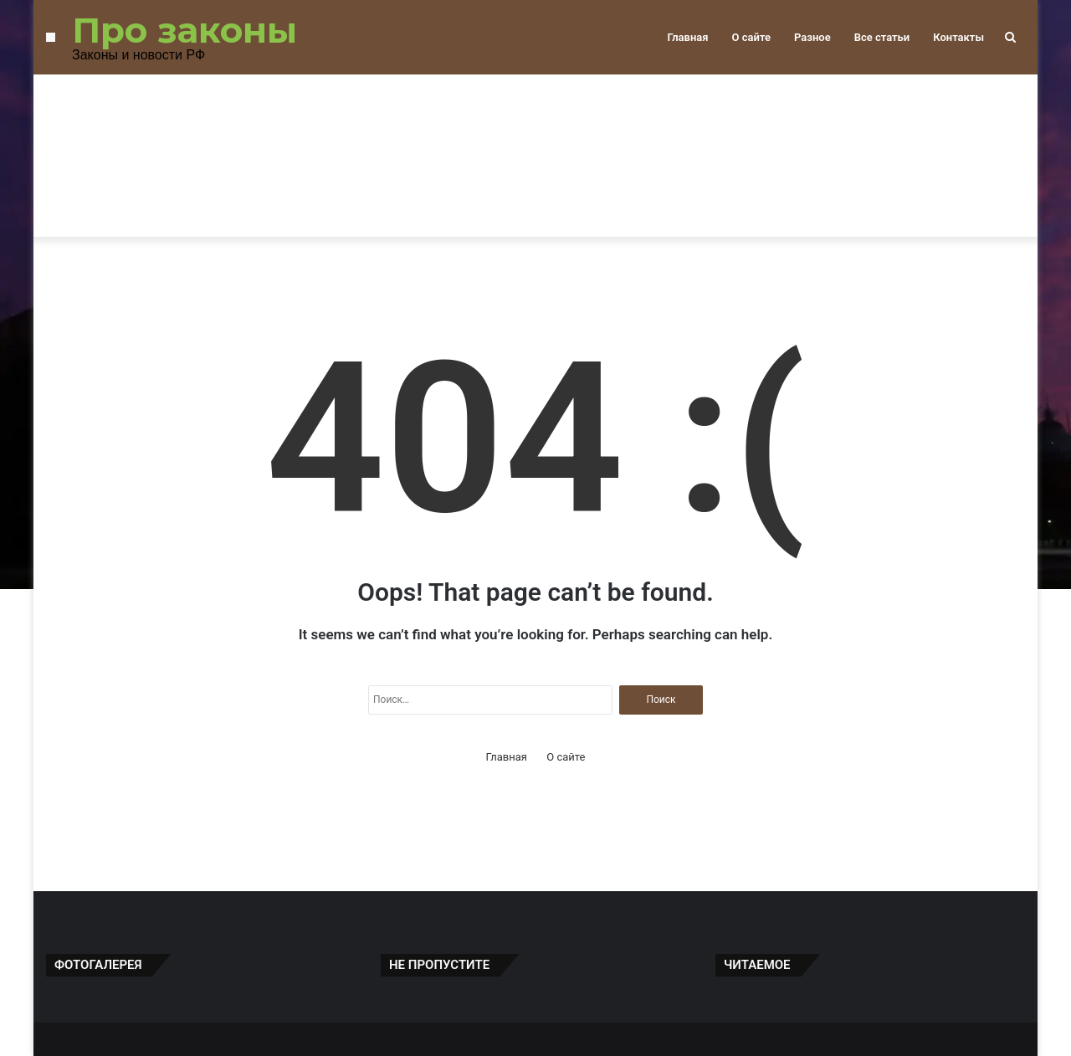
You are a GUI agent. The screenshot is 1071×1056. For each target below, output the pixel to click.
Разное (812, 37)
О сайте (751, 37)
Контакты (958, 37)
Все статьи (882, 37)
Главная (687, 37)
